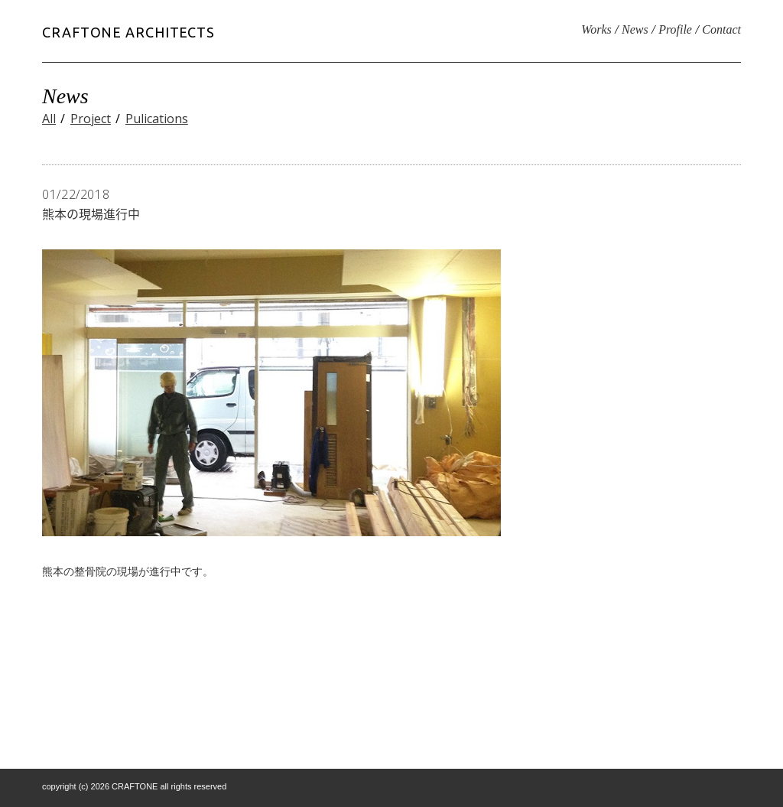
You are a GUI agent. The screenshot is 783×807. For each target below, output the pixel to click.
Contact (721, 29)
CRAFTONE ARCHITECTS (128, 32)
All (49, 118)
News (635, 29)
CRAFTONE (135, 786)
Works (596, 29)
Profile (675, 29)
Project (90, 118)
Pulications (156, 118)
